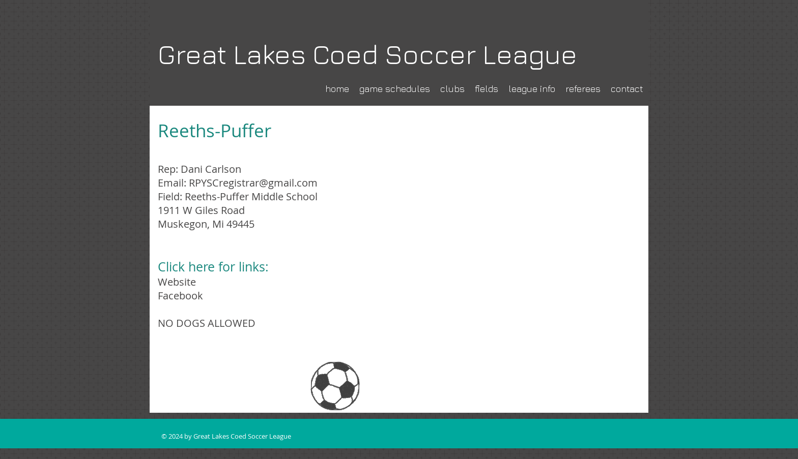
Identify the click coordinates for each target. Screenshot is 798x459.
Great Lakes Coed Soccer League (367, 54)
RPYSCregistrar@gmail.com (253, 183)
